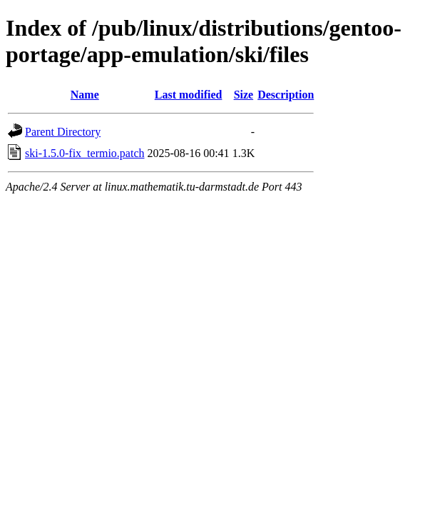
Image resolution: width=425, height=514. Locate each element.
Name (85, 95)
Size (244, 95)
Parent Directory (63, 132)
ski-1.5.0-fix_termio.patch (85, 153)
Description (285, 95)
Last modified (188, 95)
